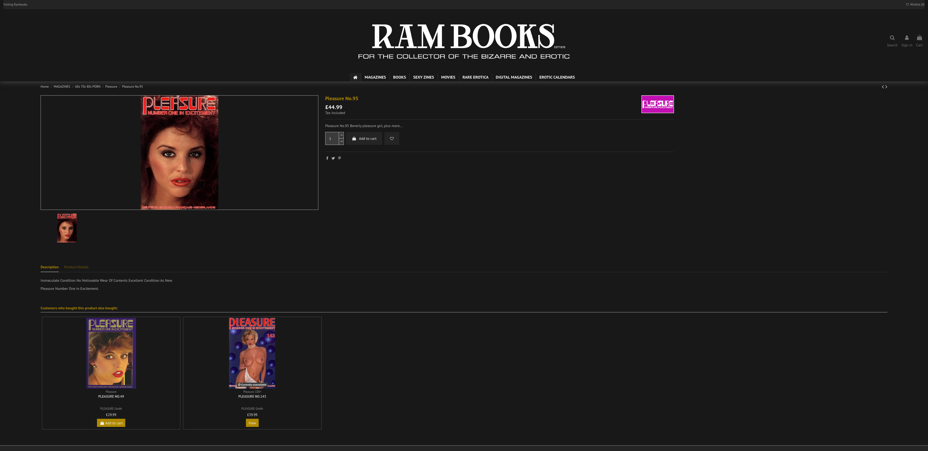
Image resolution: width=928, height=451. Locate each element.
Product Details (76, 267)
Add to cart (364, 138)
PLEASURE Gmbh (111, 409)
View (252, 423)
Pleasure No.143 (252, 396)
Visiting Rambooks (15, 4)
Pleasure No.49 (111, 396)
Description (50, 267)
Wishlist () (915, 4)
